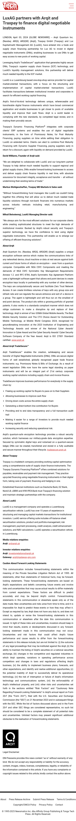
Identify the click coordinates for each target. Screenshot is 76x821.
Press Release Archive (19, 799)
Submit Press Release (43, 799)
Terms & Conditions (66, 799)
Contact (59, 804)
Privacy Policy (46, 804)
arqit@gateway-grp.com (24, 557)
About (3, 799)
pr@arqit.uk (14, 543)
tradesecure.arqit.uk (56, 449)
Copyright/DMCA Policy (24, 804)
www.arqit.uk (18, 340)
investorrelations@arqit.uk (21, 553)
